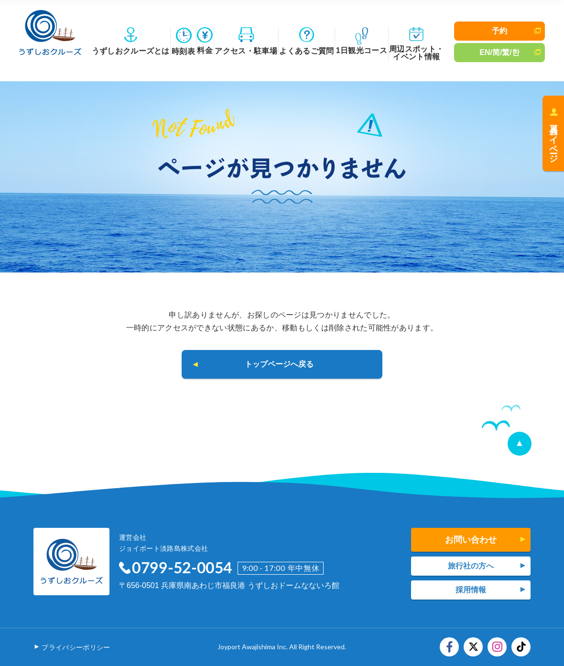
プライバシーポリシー (76, 647)
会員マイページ (553, 139)
